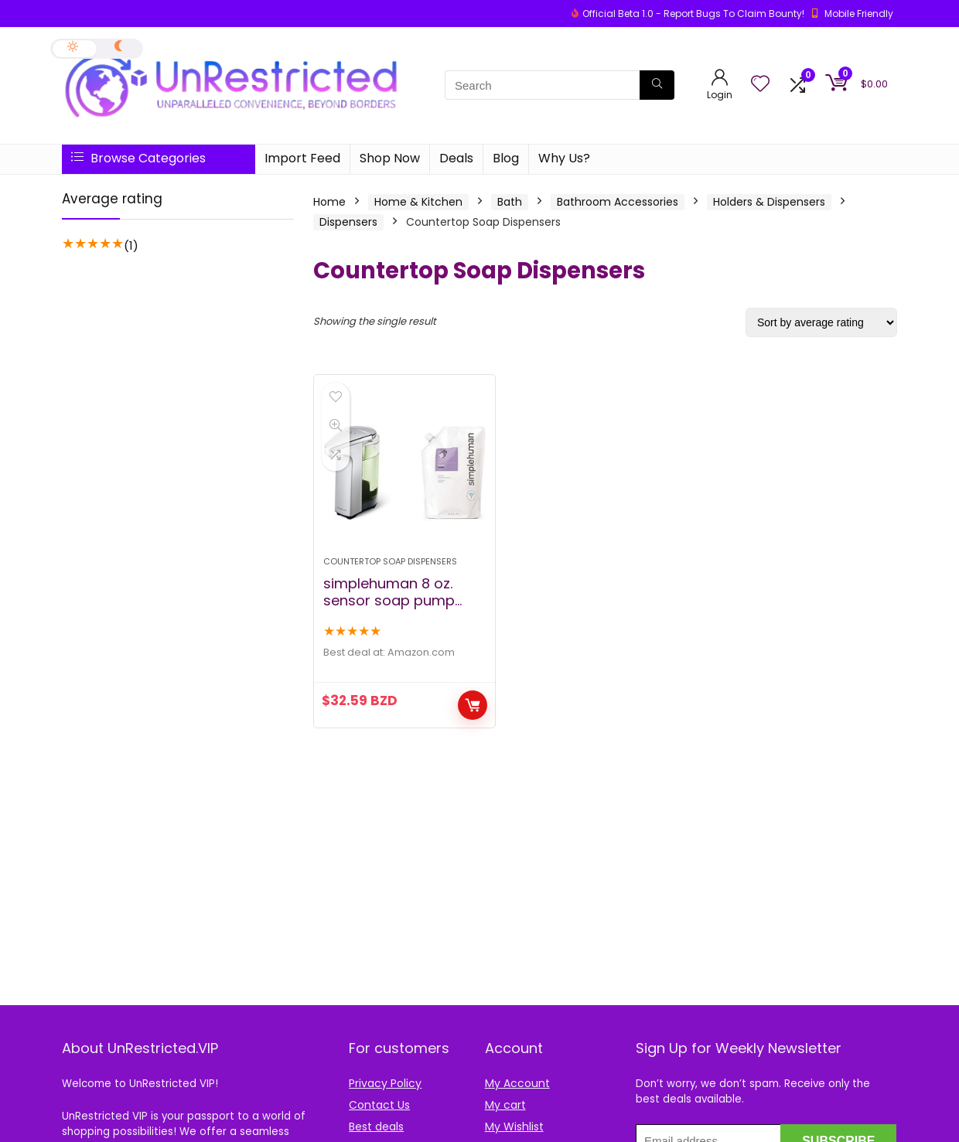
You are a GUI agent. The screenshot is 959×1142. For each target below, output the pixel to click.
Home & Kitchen (418, 202)
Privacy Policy (385, 1083)
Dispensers (348, 222)
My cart (505, 1105)
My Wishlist (514, 1126)
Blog (506, 158)
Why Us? (564, 158)
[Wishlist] (760, 84)
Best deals (376, 1126)
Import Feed (302, 158)
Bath (509, 202)
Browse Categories (138, 158)
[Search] (657, 85)
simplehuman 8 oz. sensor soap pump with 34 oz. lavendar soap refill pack (392, 609)
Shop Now (390, 158)
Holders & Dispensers (769, 202)
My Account (517, 1083)
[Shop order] (821, 322)
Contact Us (379, 1105)
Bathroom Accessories (617, 202)
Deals (456, 158)
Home (329, 202)
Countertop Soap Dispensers (390, 561)
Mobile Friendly (858, 13)
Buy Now (472, 705)
